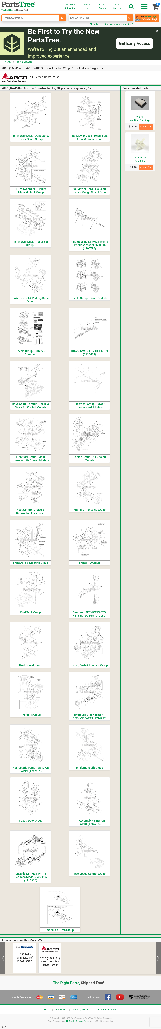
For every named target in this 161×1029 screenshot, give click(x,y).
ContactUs (87, 6)
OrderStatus (102, 6)
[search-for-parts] (62, 18)
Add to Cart (146, 126)
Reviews (70, 6)
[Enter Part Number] (30, 18)
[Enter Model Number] (98, 18)
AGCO (8, 61)
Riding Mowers (24, 61)
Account (117, 6)
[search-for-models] (129, 18)
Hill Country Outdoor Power (77, 1021)
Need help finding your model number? (111, 24)
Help (46, 1009)
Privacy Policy (81, 1009)
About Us (61, 1009)
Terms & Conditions (106, 1009)
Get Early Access (134, 43)
